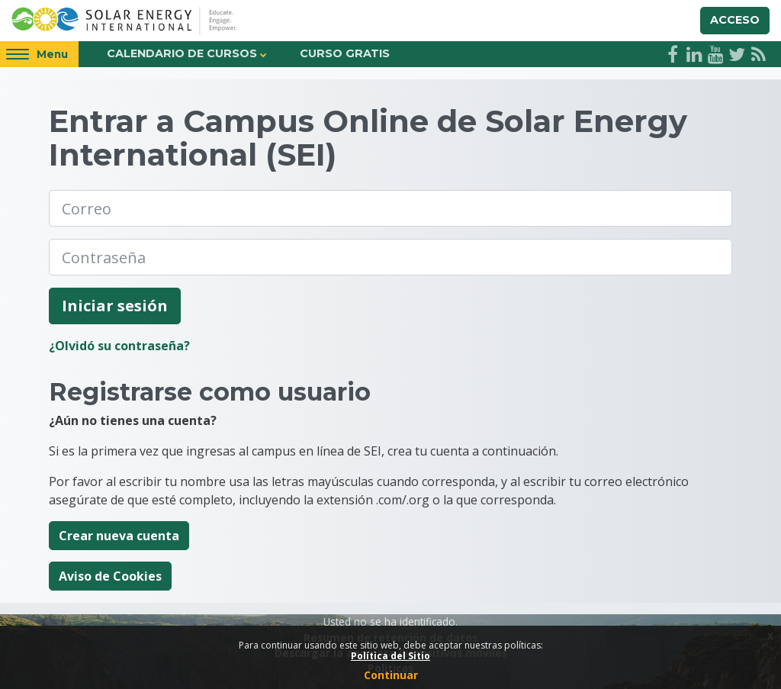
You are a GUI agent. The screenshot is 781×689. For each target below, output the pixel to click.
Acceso (735, 20)
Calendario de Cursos (182, 53)
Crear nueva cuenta (119, 535)
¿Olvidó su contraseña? (119, 345)
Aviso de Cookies (110, 576)
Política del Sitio (390, 655)
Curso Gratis (345, 53)
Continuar (391, 675)
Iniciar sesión (115, 305)
